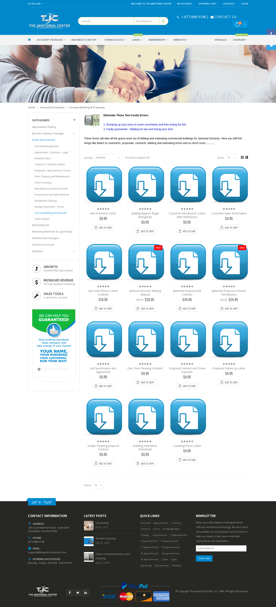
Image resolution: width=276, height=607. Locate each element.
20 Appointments (170, 547)
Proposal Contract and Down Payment (187, 370)
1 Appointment (159, 535)
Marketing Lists (41, 225)
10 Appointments (169, 541)
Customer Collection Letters (50, 164)
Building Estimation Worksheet (145, 447)
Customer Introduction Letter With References (187, 215)
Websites (37, 251)
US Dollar (35, 3)
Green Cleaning (43, 182)
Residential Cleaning (46, 200)
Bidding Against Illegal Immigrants (145, 215)
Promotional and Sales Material (52, 194)
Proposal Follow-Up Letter (229, 368)
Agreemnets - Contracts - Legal (51, 152)
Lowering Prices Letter (187, 446)
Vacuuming (102, 522)
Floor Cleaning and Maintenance (52, 176)
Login (244, 3)
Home (31, 107)
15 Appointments (149, 547)
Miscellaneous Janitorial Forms (51, 188)
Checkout (229, 3)
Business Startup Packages (48, 133)
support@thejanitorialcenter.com (47, 552)
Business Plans (43, 158)
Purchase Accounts (43, 244)
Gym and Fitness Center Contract (103, 292)
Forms (156, 528)
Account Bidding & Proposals (87, 107)
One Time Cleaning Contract (145, 368)
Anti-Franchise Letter (103, 213)
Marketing (146, 565)
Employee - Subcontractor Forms (52, 170)
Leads (165, 559)
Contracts (176, 522)
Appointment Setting (44, 127)
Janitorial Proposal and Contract (187, 292)
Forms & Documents (52, 107)
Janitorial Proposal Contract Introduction (229, 292)
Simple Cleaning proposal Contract (103, 447)
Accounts (145, 522)
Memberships (162, 565)
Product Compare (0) (137, 157)
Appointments (161, 522)
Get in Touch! (42, 502)
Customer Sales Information (229, 213)
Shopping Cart (208, 3)
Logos (174, 559)
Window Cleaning (106, 538)
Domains (145, 528)
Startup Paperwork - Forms (49, 206)
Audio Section (42, 219)
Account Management (46, 146)
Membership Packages (45, 238)
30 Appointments (149, 553)
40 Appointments (170, 553)
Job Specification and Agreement (103, 370)
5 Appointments (149, 541)
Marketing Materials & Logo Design (52, 231)
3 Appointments (179, 535)
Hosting (144, 535)
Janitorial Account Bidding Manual (145, 292)
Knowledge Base (171, 528)
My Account (184, 3)
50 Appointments (149, 559)
